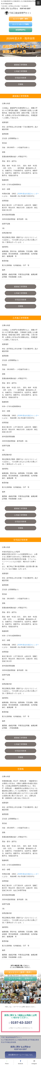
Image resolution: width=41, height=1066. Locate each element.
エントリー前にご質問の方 (20, 978)
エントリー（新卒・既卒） (20, 972)
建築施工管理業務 (20, 65)
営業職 (20, 84)
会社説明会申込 (20, 30)
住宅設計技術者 (20, 78)
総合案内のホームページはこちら (20, 1055)
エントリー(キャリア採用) (20, 24)
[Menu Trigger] (38, 3)
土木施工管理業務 (20, 71)
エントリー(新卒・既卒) (20, 19)
